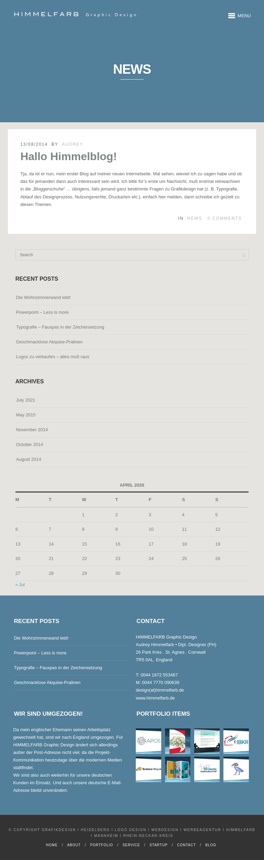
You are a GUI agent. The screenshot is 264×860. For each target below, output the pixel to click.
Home (52, 845)
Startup (159, 845)
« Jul (20, 584)
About (73, 845)
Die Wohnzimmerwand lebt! (43, 297)
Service (131, 845)
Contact (186, 845)
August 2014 (28, 459)
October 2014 (29, 444)
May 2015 (26, 414)
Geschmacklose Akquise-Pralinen (49, 341)
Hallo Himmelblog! (68, 156)
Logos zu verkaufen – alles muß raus (52, 356)
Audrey (72, 144)
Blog (210, 845)
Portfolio (101, 845)
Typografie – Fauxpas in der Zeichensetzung (60, 327)
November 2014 (32, 429)
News (194, 218)
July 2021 (25, 400)
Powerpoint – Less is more (42, 312)
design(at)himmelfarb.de (160, 690)
